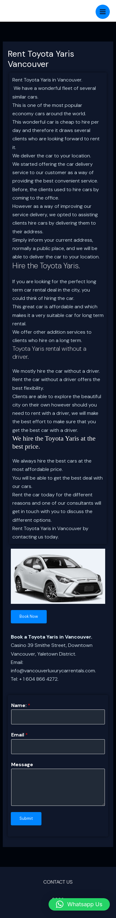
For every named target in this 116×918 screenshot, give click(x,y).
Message (22, 764)
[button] (79, 904)
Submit (26, 818)
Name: (20, 705)
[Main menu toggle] (103, 12)
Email (19, 734)
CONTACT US (58, 882)
